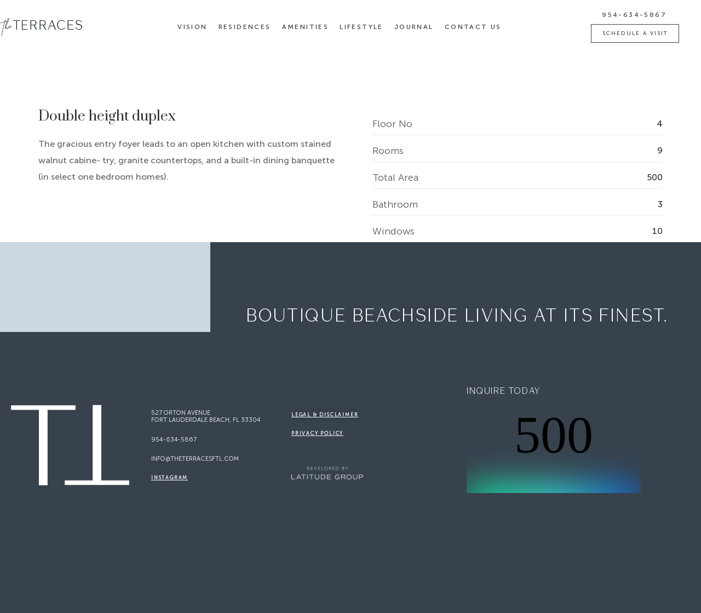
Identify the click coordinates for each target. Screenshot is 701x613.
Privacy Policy (317, 433)
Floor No (392, 124)
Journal (414, 27)
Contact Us (473, 27)
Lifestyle (361, 27)
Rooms (388, 151)
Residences (245, 27)
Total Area (395, 178)
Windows (393, 231)
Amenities (305, 27)
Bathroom (395, 204)
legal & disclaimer (324, 414)
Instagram (169, 477)
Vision (192, 27)
